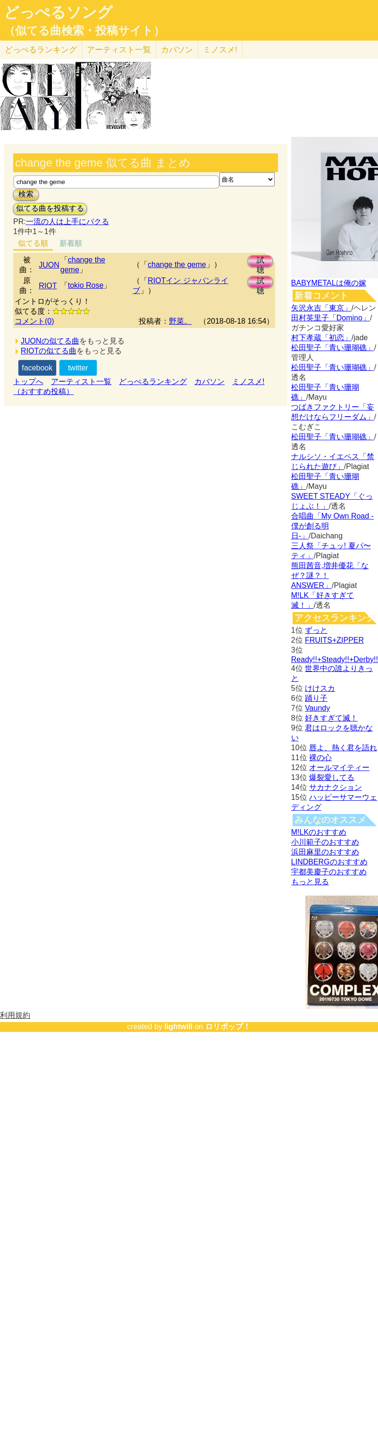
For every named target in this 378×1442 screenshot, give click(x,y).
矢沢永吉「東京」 (321, 308)
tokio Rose (86, 285)
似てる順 (33, 243)
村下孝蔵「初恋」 (321, 338)
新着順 (70, 243)
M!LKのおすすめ (318, 832)
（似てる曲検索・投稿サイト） (84, 31)
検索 (26, 194)
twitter (78, 368)
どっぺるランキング (153, 381)
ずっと (316, 630)
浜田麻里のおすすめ (325, 852)
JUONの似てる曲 (50, 341)
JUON (49, 265)
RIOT (48, 286)
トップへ (28, 381)
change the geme (177, 264)
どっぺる (41, 49)
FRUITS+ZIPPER (334, 640)
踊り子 (316, 698)
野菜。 (180, 321)
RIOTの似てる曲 (48, 351)
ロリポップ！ (228, 1027)
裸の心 (320, 758)
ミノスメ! (220, 49)
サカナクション (335, 787)
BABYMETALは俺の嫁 (328, 283)
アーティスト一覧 (81, 381)
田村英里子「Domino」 (330, 318)
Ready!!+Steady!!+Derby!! (334, 659)
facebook (37, 368)
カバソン (177, 49)
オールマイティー (339, 767)
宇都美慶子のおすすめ (329, 872)
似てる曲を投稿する (50, 208)
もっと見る (310, 882)
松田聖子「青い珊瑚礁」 (332, 348)
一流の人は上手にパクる (67, 222)
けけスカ (320, 688)
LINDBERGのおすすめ (329, 862)
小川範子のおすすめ (325, 842)
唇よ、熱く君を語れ (343, 748)
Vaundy (317, 708)
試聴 (260, 261)
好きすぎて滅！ (331, 718)
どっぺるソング (58, 12)
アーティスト (119, 49)
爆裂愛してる (331, 777)
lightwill (178, 1027)
